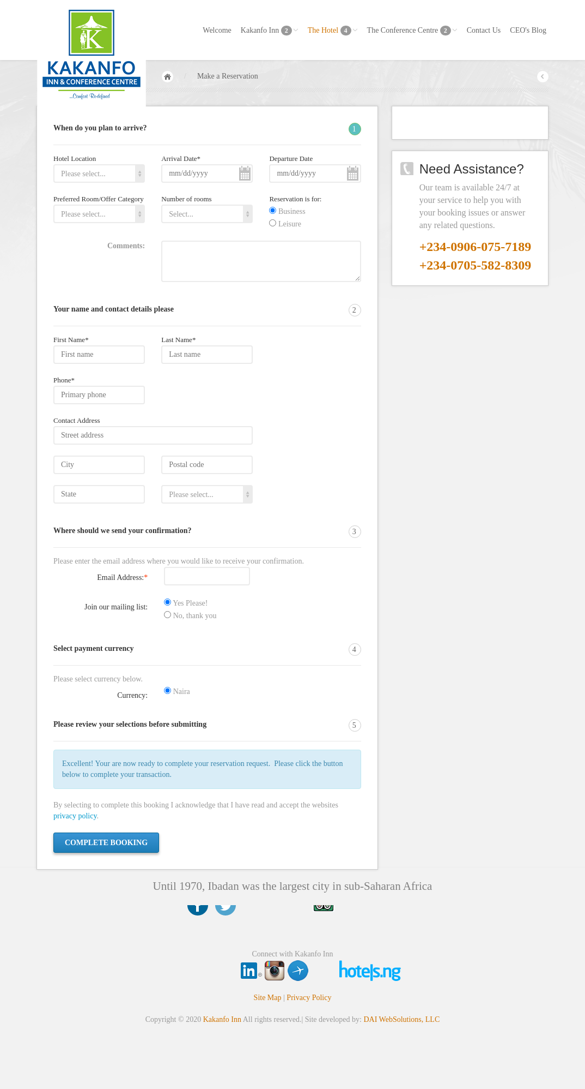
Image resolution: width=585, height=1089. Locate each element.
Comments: (126, 246)
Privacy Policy (309, 998)
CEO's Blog (528, 30)
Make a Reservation (227, 76)
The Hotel (333, 30)
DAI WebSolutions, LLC (401, 1019)
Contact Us (484, 30)
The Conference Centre (412, 30)
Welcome (217, 30)
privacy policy (75, 816)
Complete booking (106, 843)
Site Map (268, 998)
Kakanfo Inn (269, 30)
